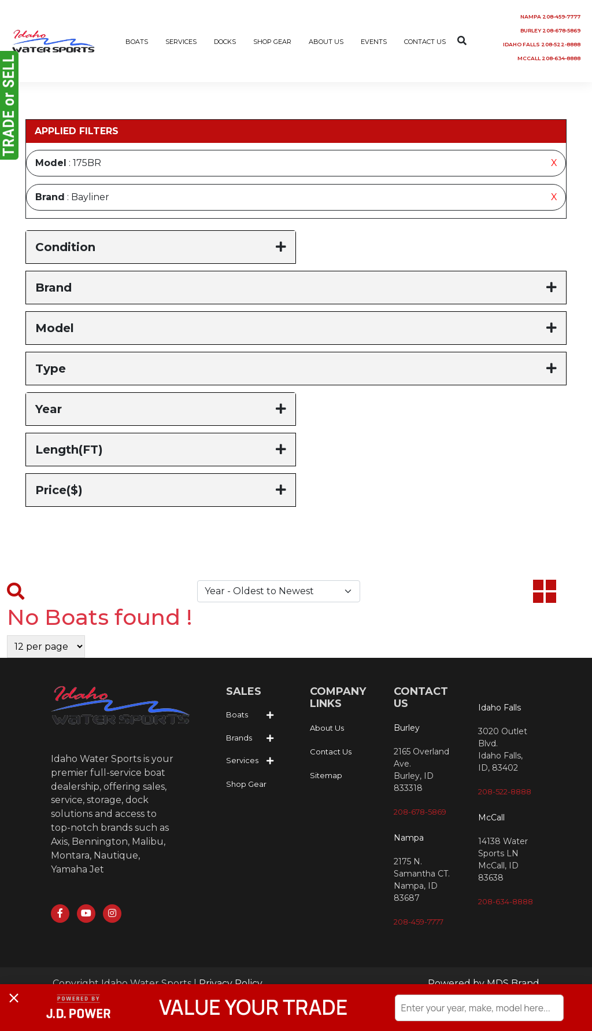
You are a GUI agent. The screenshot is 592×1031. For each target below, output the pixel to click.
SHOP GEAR (272, 42)
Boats (237, 715)
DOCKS (225, 42)
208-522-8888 (504, 791)
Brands (239, 737)
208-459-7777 (418, 921)
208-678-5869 (420, 811)
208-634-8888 (505, 901)
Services (242, 760)
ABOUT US (326, 42)
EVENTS (374, 42)
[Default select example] (278, 592)
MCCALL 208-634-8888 (548, 58)
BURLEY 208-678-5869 (550, 30)
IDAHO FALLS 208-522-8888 (541, 44)
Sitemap (326, 775)
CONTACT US (425, 42)
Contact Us (331, 751)
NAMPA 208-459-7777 (550, 16)
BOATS (136, 42)
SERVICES (181, 42)
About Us (327, 727)
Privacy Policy (230, 983)
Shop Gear (246, 784)
